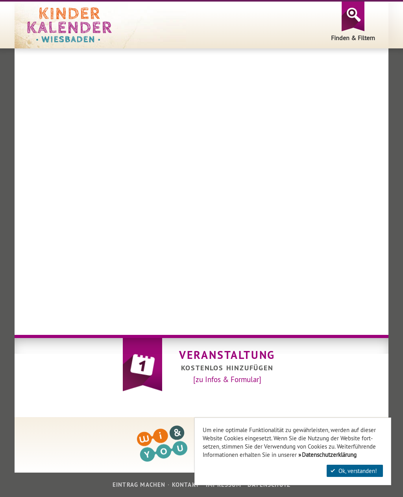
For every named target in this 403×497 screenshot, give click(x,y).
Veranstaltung (227, 355)
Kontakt (186, 484)
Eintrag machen (139, 484)
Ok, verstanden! (354, 471)
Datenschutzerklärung (329, 454)
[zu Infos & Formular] (227, 379)
